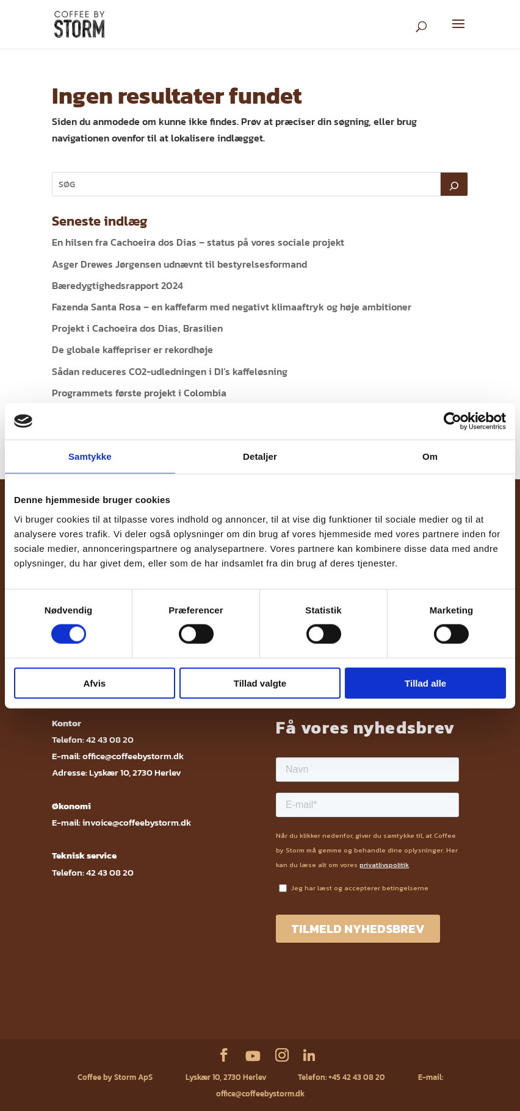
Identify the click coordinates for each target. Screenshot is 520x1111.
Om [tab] (430, 456)
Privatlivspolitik (165, 1004)
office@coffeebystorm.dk (133, 756)
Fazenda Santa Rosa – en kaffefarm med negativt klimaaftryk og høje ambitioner (231, 306)
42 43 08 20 (110, 739)
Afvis (94, 682)
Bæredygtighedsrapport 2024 (117, 285)
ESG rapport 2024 (416, 1004)
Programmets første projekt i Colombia (139, 392)
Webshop (79, 1004)
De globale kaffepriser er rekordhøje (132, 349)
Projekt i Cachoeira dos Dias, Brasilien (137, 328)
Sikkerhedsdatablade (347, 1004)
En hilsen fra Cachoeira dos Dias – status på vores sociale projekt (198, 242)
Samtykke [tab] (90, 456)
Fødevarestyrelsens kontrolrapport (252, 1004)
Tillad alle (425, 682)
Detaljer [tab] (260, 456)
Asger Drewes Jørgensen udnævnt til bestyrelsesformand (179, 264)
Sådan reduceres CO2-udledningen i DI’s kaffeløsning (169, 371)
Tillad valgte (260, 682)
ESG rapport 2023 (253, 1021)
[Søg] (454, 184)
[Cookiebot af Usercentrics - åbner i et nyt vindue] (452, 421)
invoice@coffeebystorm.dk (136, 822)
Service (117, 1004)
